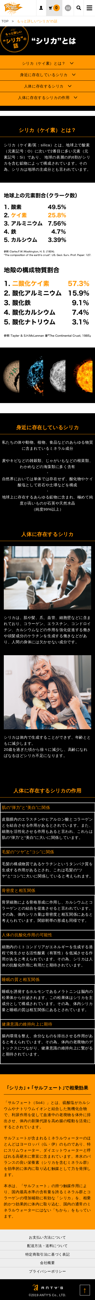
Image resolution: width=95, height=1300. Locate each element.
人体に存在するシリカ (44, 86)
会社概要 (47, 1263)
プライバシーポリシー (47, 1271)
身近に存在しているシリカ (44, 75)
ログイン (41, 8)
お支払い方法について (47, 1237)
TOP (5, 21)
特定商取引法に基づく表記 (47, 1254)
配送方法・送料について (47, 1246)
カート (56, 8)
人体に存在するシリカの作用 (43, 97)
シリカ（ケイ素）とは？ (44, 63)
